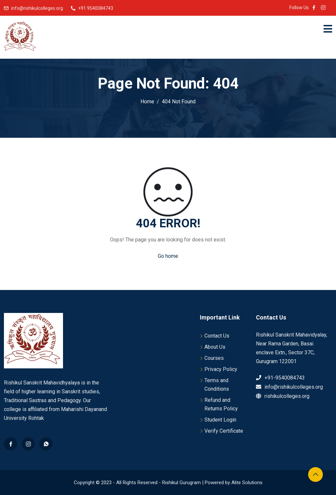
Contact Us (216, 336)
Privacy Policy (220, 369)
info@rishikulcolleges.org (37, 8)
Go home (168, 256)
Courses (214, 358)
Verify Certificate (223, 431)
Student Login (220, 420)
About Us (214, 347)
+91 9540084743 (95, 8)
